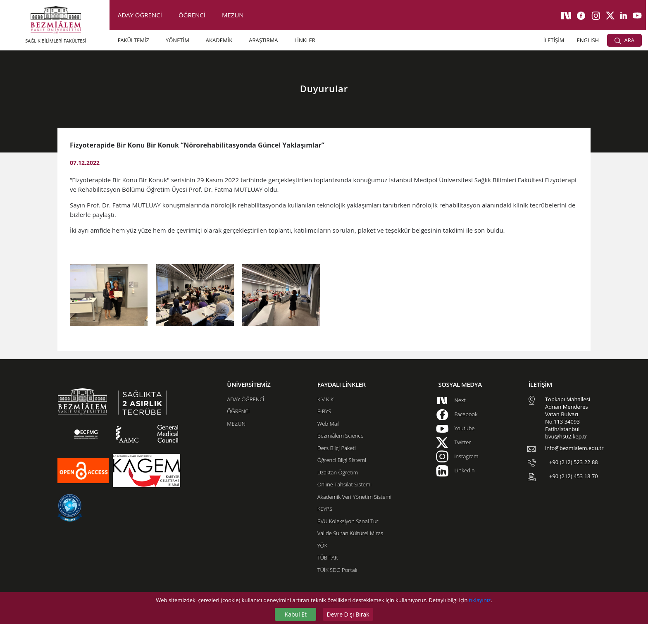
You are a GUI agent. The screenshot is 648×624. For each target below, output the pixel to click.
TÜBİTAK (327, 557)
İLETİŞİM (554, 40)
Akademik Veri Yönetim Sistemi (354, 496)
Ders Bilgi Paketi (336, 448)
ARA (624, 40)
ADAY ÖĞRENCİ (140, 15)
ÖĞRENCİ (192, 15)
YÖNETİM (177, 40)
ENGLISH (588, 40)
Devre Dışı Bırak (347, 614)
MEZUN (233, 15)
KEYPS (324, 508)
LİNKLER (305, 40)
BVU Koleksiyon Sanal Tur (348, 521)
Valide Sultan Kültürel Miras (350, 533)
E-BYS (324, 411)
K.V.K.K (325, 399)
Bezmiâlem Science (340, 435)
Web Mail (328, 423)
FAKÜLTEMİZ (133, 40)
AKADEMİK (219, 40)
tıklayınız (480, 600)
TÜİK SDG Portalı (337, 570)
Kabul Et (296, 614)
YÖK (322, 545)
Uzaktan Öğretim (337, 472)
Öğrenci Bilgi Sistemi (341, 460)
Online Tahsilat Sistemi (344, 484)
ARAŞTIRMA (263, 40)
